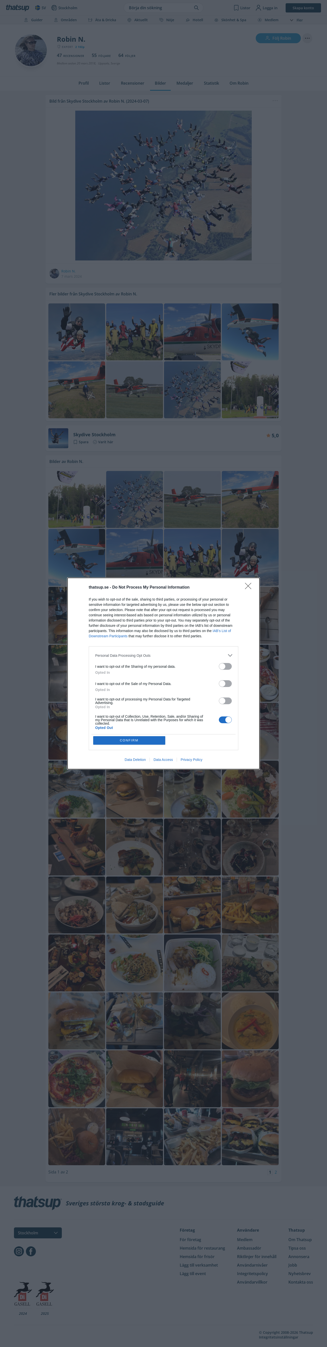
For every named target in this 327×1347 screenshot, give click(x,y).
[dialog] (163, 673)
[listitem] (163, 655)
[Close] (249, 587)
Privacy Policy (191, 760)
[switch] (225, 666)
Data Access (163, 760)
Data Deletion (135, 760)
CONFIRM (129, 740)
